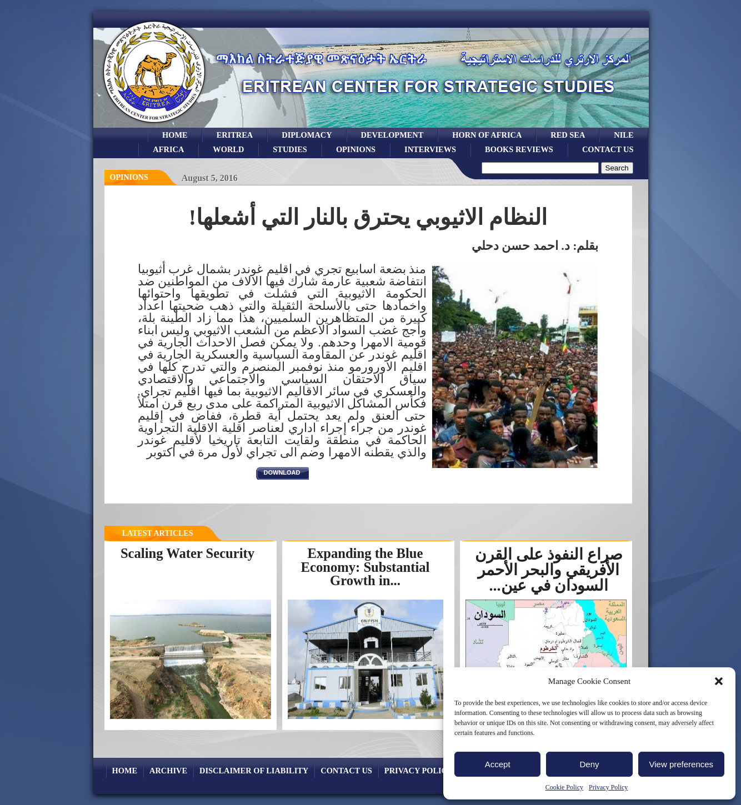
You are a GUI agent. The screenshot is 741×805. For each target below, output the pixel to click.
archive (168, 770)
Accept (497, 764)
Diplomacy (307, 134)
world (228, 149)
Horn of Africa (487, 134)
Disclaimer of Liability (253, 770)
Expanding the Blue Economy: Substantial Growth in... (365, 567)
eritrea (235, 134)
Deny (589, 764)
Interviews (430, 149)
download (282, 472)
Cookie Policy (564, 787)
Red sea (567, 134)
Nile (623, 134)
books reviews (519, 149)
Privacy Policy (608, 787)
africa (168, 149)
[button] (718, 681)
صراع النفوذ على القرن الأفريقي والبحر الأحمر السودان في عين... (549, 570)
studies (290, 149)
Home (175, 134)
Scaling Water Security (187, 553)
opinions (355, 149)
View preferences (681, 764)
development (392, 134)
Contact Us (608, 149)
